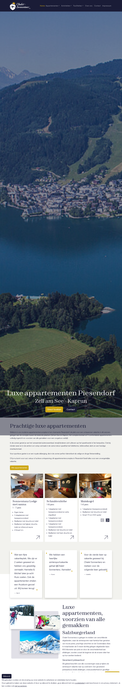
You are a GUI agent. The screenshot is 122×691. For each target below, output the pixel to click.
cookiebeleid (80, 683)
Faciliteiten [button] (77, 6)
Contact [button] (97, 6)
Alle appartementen (19, 468)
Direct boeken (54, 409)
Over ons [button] (88, 6)
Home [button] (42, 6)
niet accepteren (21, 686)
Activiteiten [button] (65, 6)
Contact (71, 409)
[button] (102, 520)
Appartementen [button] (52, 6)
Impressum (106, 6)
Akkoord (6, 676)
